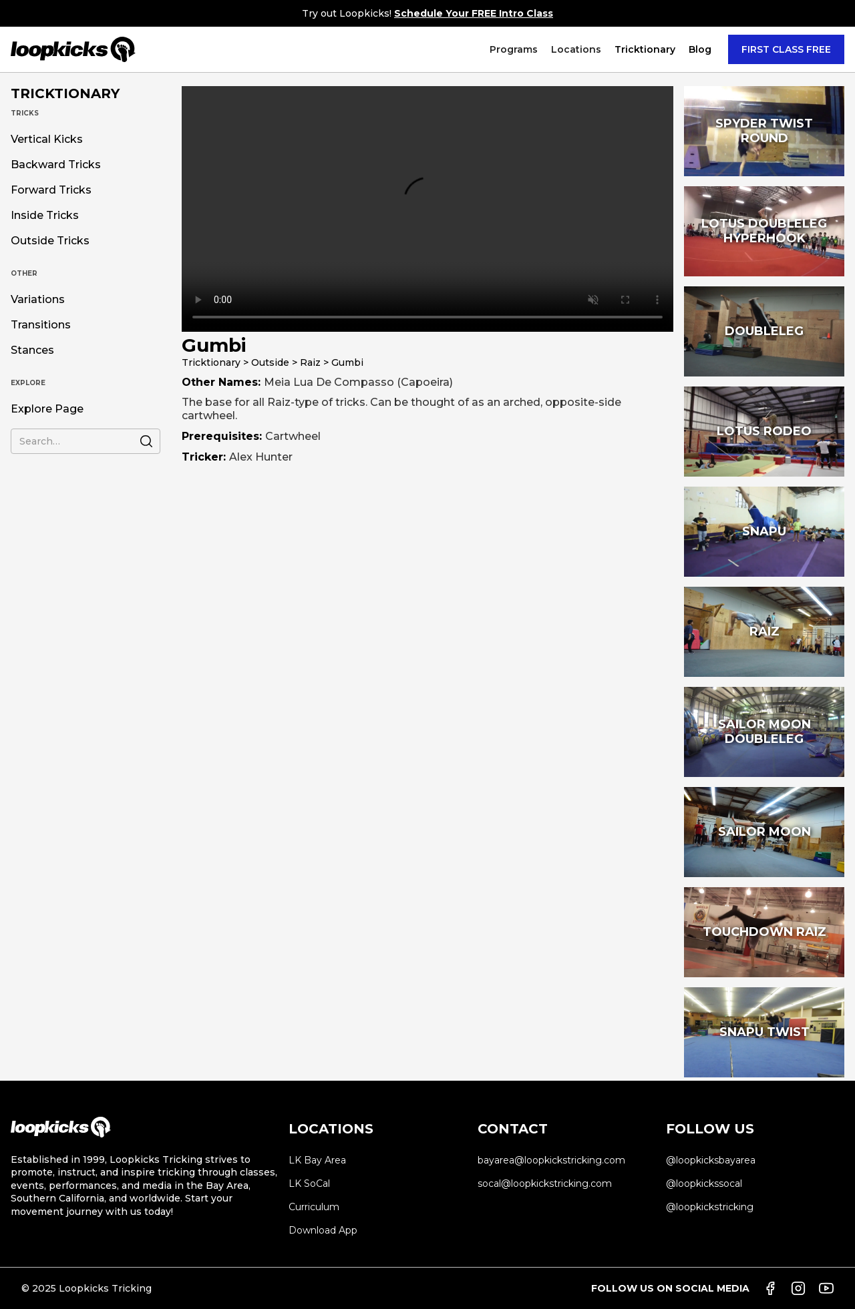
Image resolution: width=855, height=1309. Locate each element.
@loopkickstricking (709, 1207)
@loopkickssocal (704, 1183)
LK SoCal (309, 1183)
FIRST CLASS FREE (786, 49)
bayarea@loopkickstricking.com (551, 1160)
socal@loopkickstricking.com (545, 1183)
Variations (38, 300)
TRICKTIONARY (65, 93)
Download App (323, 1230)
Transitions (41, 325)
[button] (514, 49)
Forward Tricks (51, 190)
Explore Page (47, 409)
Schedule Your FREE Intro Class (473, 13)
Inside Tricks (45, 216)
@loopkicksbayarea (710, 1160)
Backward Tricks (56, 165)
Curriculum (314, 1207)
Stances (32, 350)
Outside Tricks (50, 241)
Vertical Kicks (47, 140)
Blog (700, 49)
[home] (73, 49)
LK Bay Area (317, 1160)
